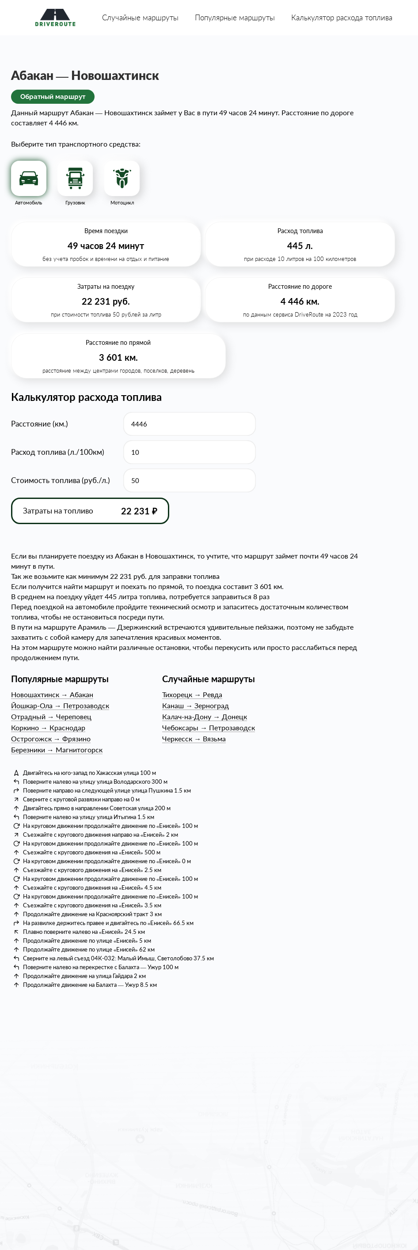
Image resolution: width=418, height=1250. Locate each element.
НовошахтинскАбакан (52, 694)
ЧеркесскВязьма (194, 738)
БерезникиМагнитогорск (57, 749)
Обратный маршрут (52, 97)
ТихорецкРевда (192, 694)
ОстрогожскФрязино (51, 738)
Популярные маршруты (235, 17)
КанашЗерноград (195, 705)
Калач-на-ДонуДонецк (204, 716)
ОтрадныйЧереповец (51, 716)
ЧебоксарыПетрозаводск (208, 727)
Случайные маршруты (140, 17)
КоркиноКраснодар (48, 727)
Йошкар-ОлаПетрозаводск (60, 705)
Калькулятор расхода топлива (341, 17)
